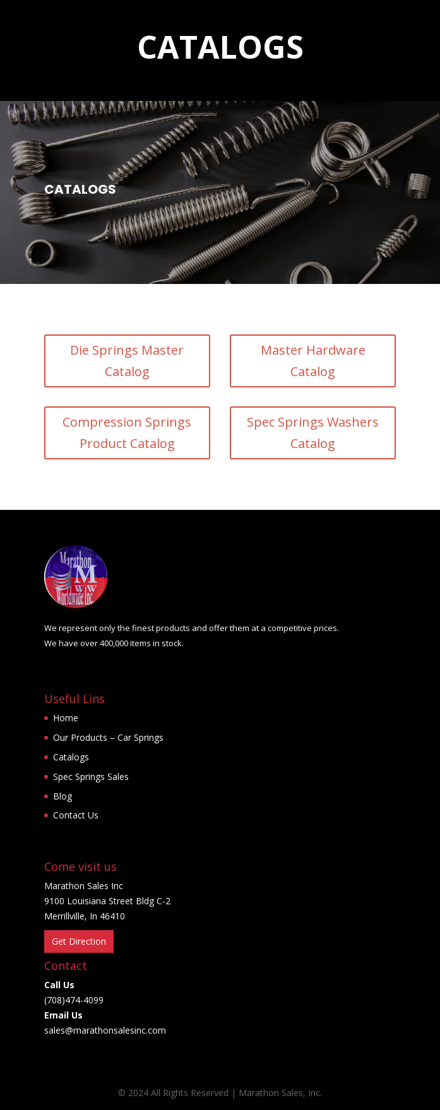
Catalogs (71, 757)
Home (65, 718)
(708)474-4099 (74, 1000)
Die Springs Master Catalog (127, 360)
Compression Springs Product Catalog (126, 432)
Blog (62, 796)
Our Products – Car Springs (108, 737)
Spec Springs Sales (91, 776)
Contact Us (75, 815)
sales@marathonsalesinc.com (105, 1030)
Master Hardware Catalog (313, 360)
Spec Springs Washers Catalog (313, 432)
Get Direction (79, 941)
